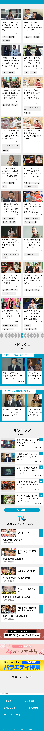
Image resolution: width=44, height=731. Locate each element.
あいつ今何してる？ (30, 186)
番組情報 (12, 37)
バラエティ (28, 37)
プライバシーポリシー (12, 717)
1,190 (16, 335)
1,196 (34, 335)
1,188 (9, 335)
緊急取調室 (6, 40)
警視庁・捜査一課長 (9, 222)
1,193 (25, 335)
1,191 (19, 335)
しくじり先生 (14, 254)
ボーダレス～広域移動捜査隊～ (17, 391)
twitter (16, 682)
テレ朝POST (22, 2)
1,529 (42, 335)
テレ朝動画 (29, 701)
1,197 (38, 335)
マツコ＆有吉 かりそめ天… (31, 108)
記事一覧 (6, 693)
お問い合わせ (9, 708)
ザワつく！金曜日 (30, 222)
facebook (22, 682)
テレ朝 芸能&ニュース (31, 254)
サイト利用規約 (31, 708)
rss (27, 682)
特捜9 (4, 186)
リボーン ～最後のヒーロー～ (16, 355)
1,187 (6, 335)
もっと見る (22, 510)
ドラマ (5, 37)
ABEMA (5, 257)
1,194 (28, 335)
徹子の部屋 (6, 105)
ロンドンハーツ (8, 329)
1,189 (12, 335)
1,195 (31, 335)
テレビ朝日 (8, 701)
